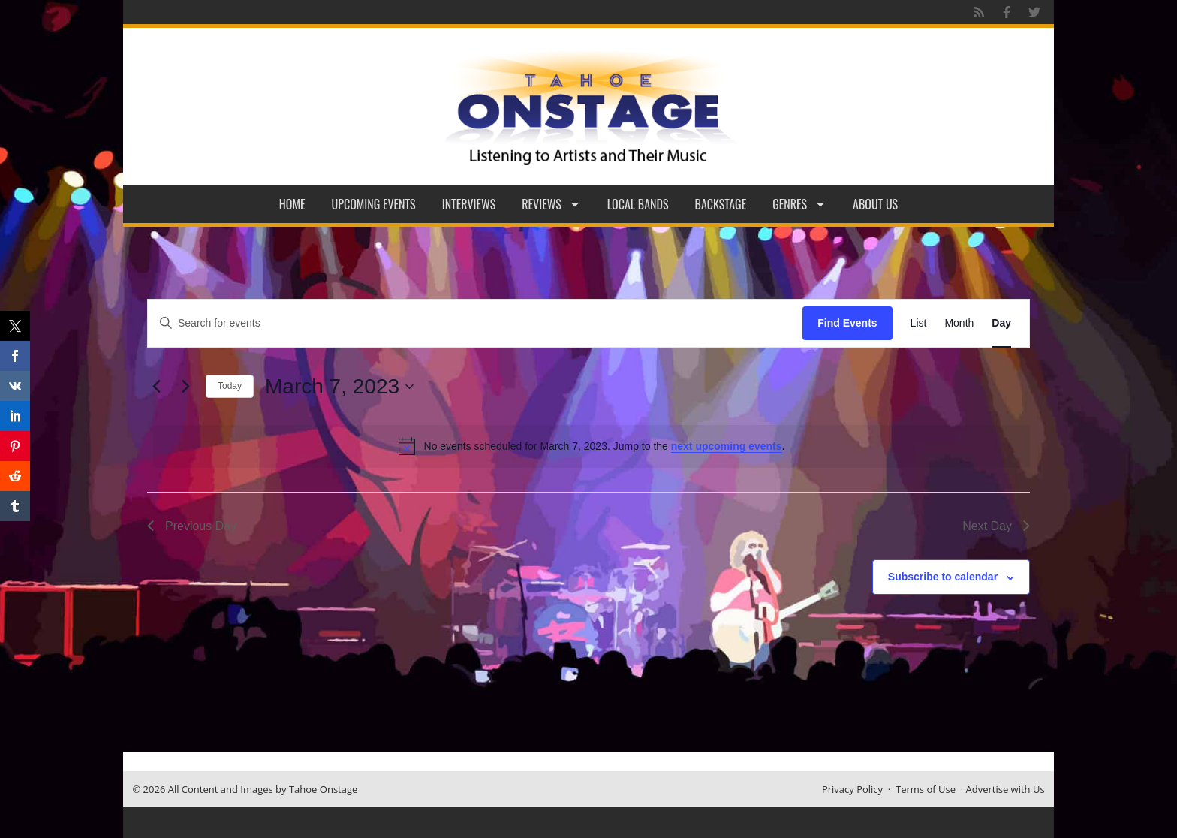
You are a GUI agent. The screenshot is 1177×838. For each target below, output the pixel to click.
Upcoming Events (374, 204)
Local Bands (638, 204)
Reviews (551, 204)
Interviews (469, 204)
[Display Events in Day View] (1001, 323)
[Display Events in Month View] (959, 323)
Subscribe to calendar (943, 577)
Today (230, 386)
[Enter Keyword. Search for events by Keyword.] (475, 323)
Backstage (721, 204)
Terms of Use (926, 789)
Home (292, 204)
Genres (799, 204)
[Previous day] (156, 387)
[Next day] (185, 387)
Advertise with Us (1005, 789)
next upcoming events (726, 446)
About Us (875, 204)
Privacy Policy (852, 789)
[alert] (591, 446)
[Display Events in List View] (919, 323)
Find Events (847, 323)
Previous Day (191, 526)
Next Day (996, 526)
